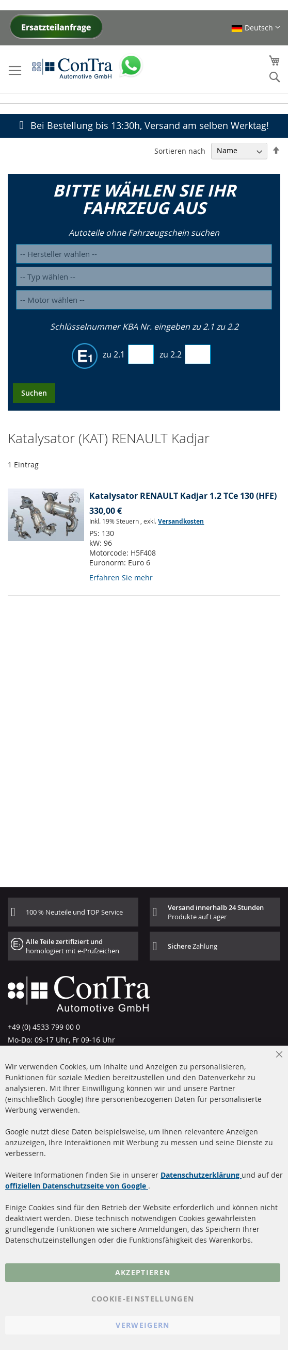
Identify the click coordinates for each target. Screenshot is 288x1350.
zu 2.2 (170, 354)
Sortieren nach (179, 150)
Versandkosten (181, 521)
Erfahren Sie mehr (121, 577)
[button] (255, 27)
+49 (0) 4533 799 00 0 (44, 1027)
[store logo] (72, 68)
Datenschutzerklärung (201, 1175)
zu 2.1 (114, 354)
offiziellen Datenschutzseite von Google (76, 1186)
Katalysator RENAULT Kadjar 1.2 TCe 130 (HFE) (183, 495)
